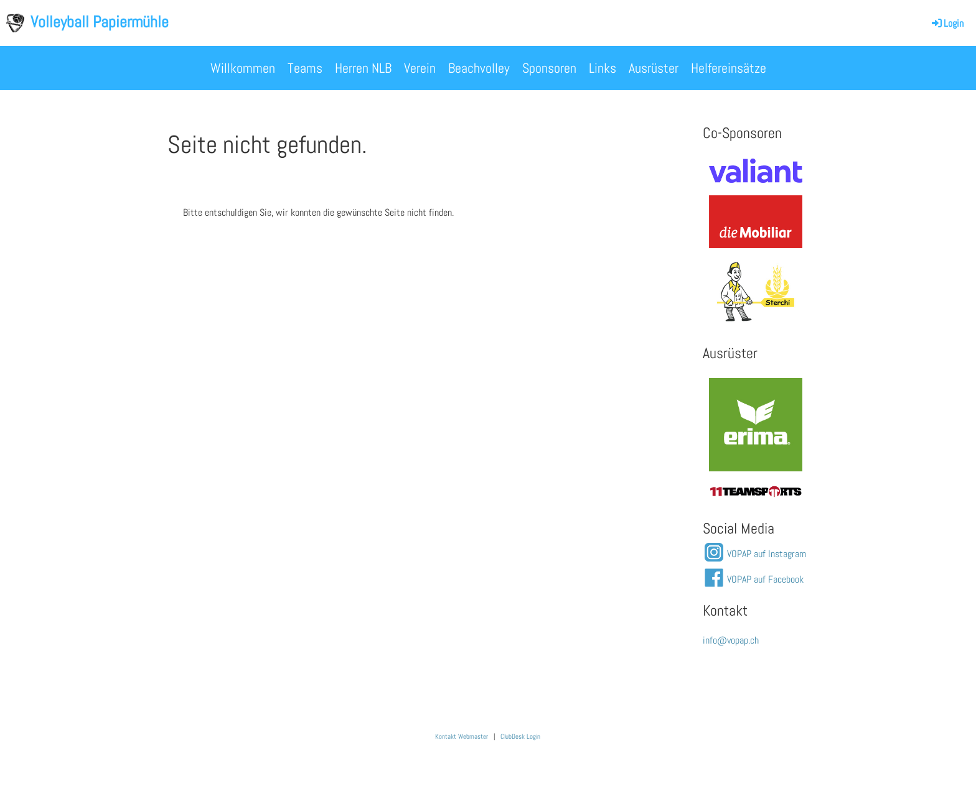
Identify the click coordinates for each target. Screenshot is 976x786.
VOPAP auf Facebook (765, 579)
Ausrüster (653, 67)
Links (602, 67)
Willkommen (242, 67)
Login (947, 23)
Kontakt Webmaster (461, 737)
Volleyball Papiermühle (99, 22)
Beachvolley (479, 67)
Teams (305, 67)
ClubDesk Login (520, 737)
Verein (420, 67)
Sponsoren (549, 67)
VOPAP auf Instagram (766, 553)
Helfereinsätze (728, 67)
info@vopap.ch (731, 640)
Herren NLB (363, 67)
